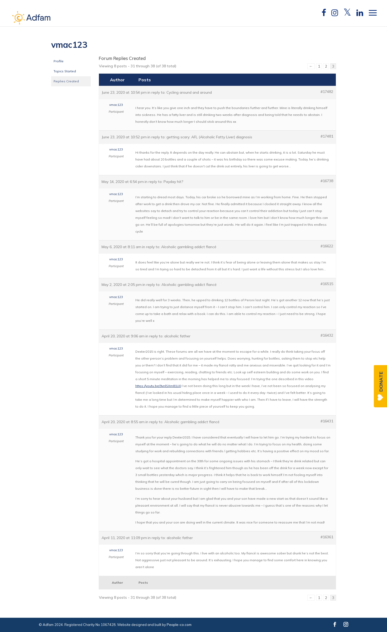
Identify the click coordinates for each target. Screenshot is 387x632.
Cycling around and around (189, 92)
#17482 (327, 91)
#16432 (327, 335)
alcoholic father (177, 336)
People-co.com (179, 624)
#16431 (327, 421)
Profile (59, 61)
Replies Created (66, 81)
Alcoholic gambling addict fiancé (188, 246)
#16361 (327, 537)
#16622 (327, 246)
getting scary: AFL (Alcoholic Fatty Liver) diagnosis (209, 137)
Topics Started (65, 71)
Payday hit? (173, 181)
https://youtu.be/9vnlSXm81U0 (158, 386)
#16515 (327, 283)
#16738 (327, 180)
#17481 (327, 136)
